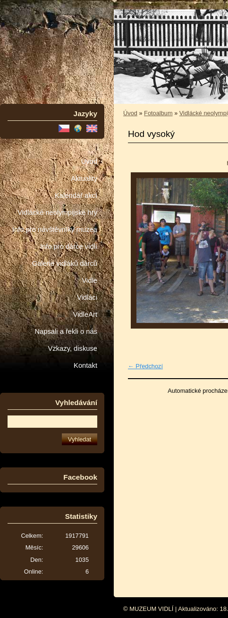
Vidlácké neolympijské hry (57, 212)
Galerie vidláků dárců (64, 263)
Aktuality (84, 178)
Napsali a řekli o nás (65, 331)
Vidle (89, 280)
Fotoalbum (158, 113)
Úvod (89, 161)
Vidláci (87, 297)
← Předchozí (145, 366)
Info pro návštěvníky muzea (54, 229)
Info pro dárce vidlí (68, 246)
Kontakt (85, 365)
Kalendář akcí (76, 195)
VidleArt (85, 314)
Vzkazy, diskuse (72, 348)
